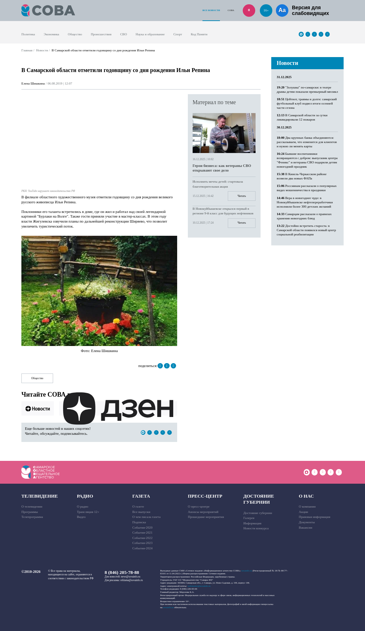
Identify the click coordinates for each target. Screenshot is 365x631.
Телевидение (39, 496)
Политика (28, 34)
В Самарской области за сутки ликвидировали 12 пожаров (302, 117)
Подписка (139, 522)
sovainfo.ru (246, 570)
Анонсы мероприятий (203, 512)
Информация (252, 523)
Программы (29, 512)
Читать (242, 196)
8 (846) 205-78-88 (122, 572)
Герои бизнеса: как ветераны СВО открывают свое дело (221, 168)
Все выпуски (141, 512)
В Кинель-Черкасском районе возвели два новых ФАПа (302, 176)
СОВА (230, 10)
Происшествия (101, 34)
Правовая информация (314, 517)
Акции (303, 512)
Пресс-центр (205, 496)
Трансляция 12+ (88, 512)
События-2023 (142, 543)
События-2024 (142, 548)
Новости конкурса (256, 528)
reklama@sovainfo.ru (131, 580)
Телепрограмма (32, 517)
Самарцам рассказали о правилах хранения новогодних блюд (304, 216)
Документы (307, 522)
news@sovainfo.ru (130, 576)
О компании (307, 506)
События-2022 (142, 538)
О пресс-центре (199, 506)
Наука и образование (150, 34)
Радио (85, 496)
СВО (123, 34)
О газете (138, 506)
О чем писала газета (146, 517)
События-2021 (142, 532)
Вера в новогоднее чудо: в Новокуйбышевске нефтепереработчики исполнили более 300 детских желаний (305, 202)
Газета (141, 496)
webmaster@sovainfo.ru (198, 586)
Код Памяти (199, 34)
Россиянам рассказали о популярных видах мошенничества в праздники (306, 188)
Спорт (177, 34)
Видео (81, 517)
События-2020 (142, 527)
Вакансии (305, 527)
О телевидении (31, 506)
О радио (82, 506)
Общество (75, 34)
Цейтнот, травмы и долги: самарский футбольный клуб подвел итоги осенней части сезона (306, 103)
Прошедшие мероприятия (206, 517)
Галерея (249, 518)
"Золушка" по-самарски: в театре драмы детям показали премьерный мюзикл (307, 89)
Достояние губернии (258, 499)
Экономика (51, 34)
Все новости (211, 10)
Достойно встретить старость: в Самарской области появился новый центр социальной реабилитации (306, 230)
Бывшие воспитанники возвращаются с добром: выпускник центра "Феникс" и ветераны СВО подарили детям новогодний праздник (307, 160)
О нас (306, 496)
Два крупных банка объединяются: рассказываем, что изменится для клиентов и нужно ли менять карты (307, 142)
